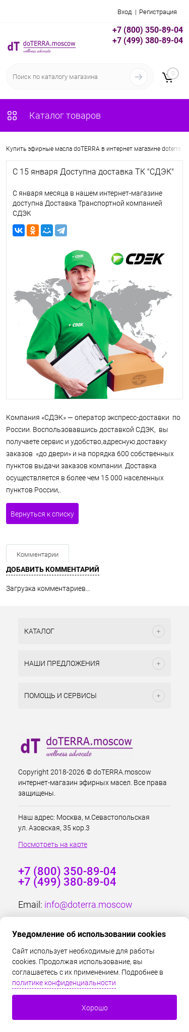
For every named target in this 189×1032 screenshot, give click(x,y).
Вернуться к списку (42, 514)
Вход (124, 12)
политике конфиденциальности (64, 983)
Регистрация (158, 12)
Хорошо (95, 1008)
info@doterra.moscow (88, 904)
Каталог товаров (53, 115)
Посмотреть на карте (52, 844)
